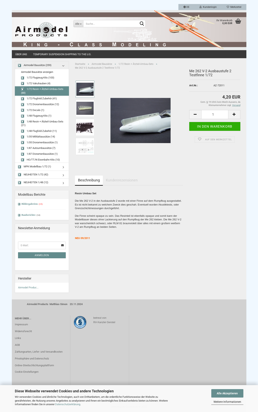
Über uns (21, 54)
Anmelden (42, 255)
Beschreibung (89, 180)
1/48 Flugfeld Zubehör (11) (39, 131)
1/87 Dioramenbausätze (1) (39, 154)
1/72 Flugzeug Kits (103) (37, 77)
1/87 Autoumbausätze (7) (38, 148)
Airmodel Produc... (28, 287)
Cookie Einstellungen (26, 371)
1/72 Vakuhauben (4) (36, 83)
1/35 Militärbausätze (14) (38, 136)
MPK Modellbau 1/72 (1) (34, 166)
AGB (17, 344)
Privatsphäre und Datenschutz (32, 358)
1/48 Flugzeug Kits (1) (36, 116)
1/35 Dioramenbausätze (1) (39, 142)
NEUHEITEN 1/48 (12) (33, 182)
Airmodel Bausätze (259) (35, 65)
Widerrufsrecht (23, 331)
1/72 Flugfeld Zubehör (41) (39, 98)
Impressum (21, 324)
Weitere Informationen (227, 401)
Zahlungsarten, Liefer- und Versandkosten (39, 351)
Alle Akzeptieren (227, 393)
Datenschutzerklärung (67, 404)
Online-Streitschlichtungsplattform (34, 365)
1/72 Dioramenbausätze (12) (40, 104)
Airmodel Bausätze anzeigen (37, 71)
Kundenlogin (208, 7)
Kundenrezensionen (122, 180)
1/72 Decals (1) (32, 110)
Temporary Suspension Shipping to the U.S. (62, 54)
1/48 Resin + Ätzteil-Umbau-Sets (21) (42, 123)
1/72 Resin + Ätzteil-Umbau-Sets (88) (42, 90)
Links (18, 338)
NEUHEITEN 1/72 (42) (33, 174)
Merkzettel (234, 7)
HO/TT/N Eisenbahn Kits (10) (40, 160)
